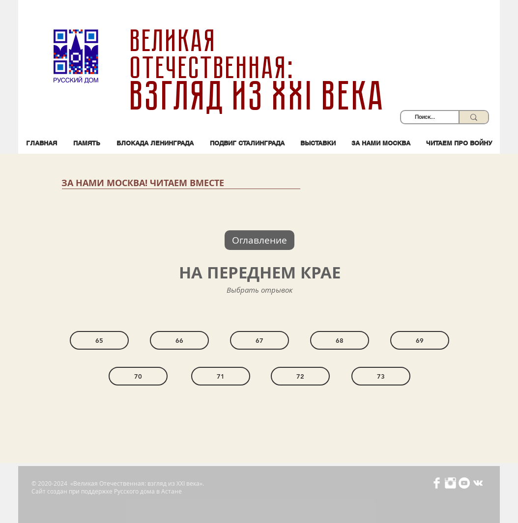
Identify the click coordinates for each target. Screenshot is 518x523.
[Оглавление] (259, 240)
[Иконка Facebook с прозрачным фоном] (436, 483)
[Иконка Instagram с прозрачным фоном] (450, 483)
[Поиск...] (425, 117)
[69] (419, 340)
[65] (99, 340)
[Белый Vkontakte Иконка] (478, 483)
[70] (138, 376)
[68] (339, 340)
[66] (179, 340)
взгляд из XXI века (259, 96)
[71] (220, 376)
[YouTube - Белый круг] (464, 483)
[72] (300, 376)
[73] (380, 376)
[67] (259, 340)
